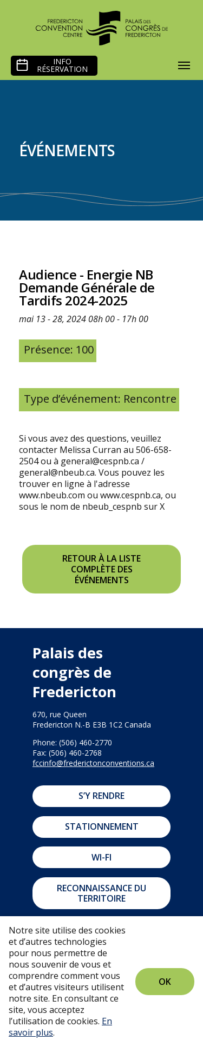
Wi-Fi (101, 857)
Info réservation (62, 65)
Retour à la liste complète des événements (101, 569)
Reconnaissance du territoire (101, 893)
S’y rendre (101, 796)
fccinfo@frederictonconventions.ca (93, 763)
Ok (165, 982)
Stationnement (102, 826)
